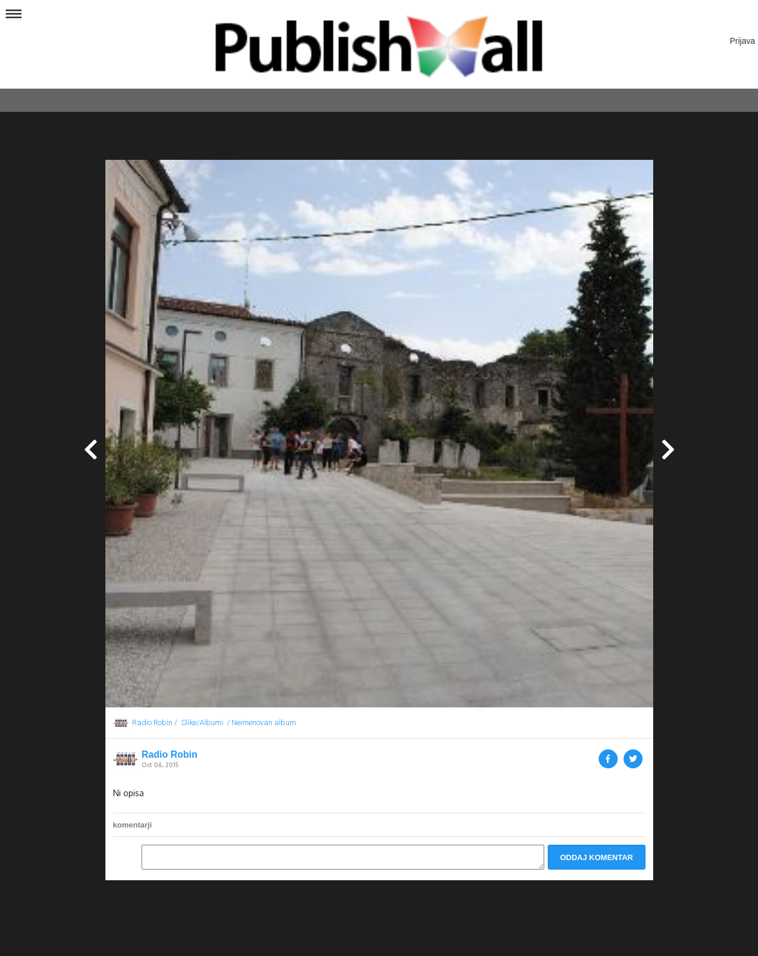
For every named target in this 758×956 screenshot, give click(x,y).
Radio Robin (169, 754)
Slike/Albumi (202, 722)
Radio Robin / (154, 722)
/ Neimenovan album (261, 722)
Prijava (742, 41)
